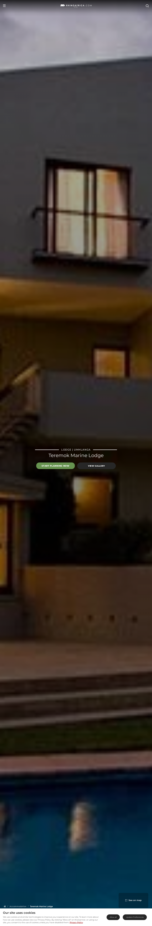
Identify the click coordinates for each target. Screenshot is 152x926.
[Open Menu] (4, 5)
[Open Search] (147, 5)
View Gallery (96, 466)
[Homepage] (5, 906)
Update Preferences (135, 917)
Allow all (113, 917)
